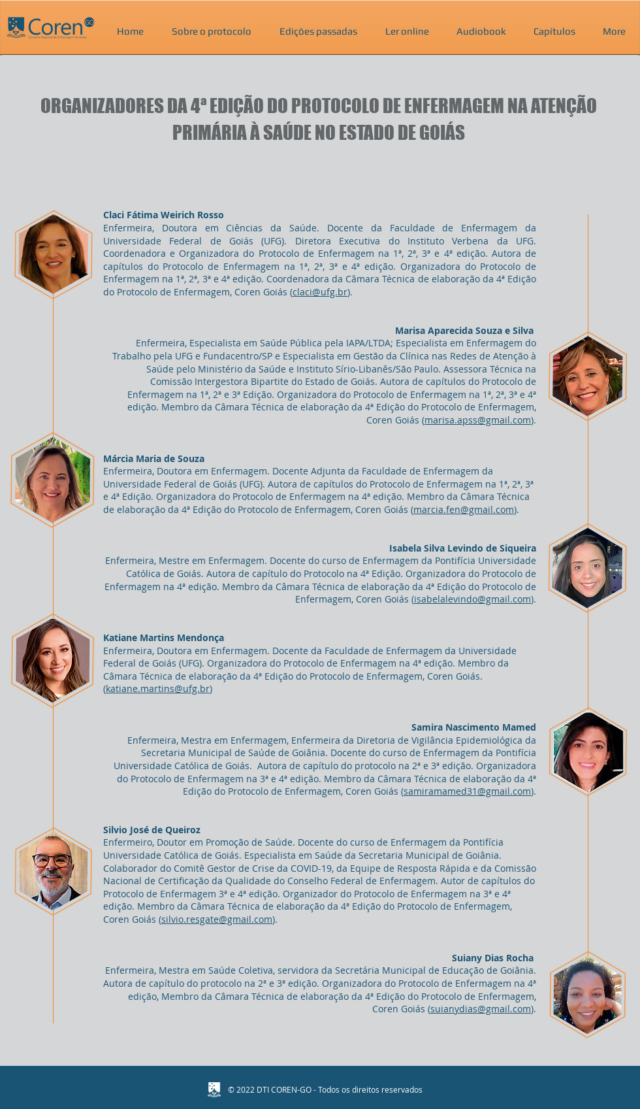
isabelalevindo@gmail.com (472, 599)
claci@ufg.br (320, 292)
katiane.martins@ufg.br (158, 688)
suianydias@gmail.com (480, 1008)
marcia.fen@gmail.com (463, 509)
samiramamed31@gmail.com (467, 791)
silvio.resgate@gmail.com (216, 919)
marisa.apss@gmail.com (477, 420)
